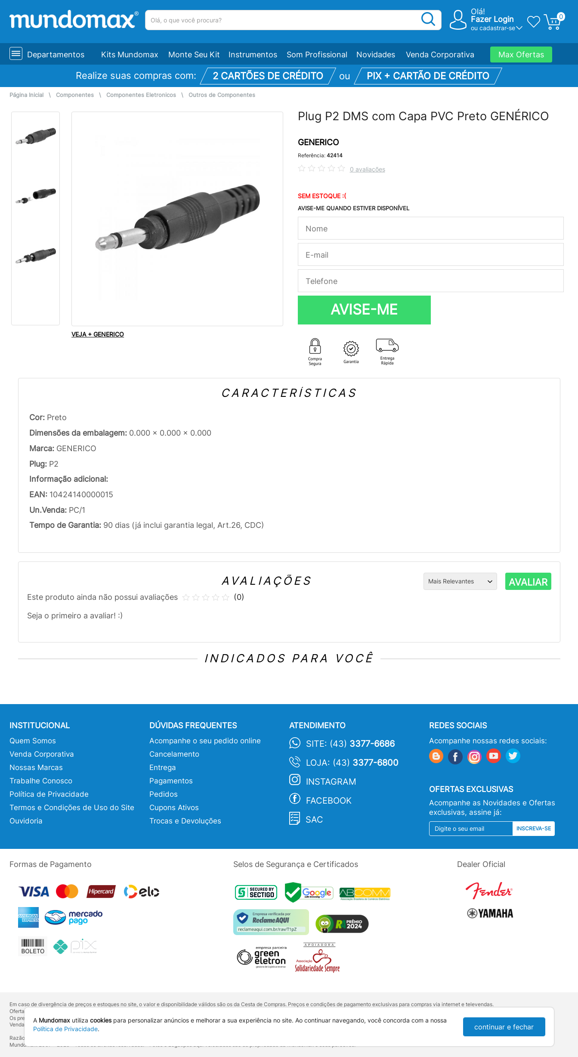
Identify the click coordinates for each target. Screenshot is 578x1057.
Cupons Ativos (174, 807)
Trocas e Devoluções (185, 821)
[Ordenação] (460, 581)
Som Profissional (317, 54)
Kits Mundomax (129, 54)
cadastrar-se (497, 27)
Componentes (75, 95)
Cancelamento (174, 754)
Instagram (331, 781)
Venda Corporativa (440, 54)
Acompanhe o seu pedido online (205, 740)
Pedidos (163, 794)
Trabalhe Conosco (40, 780)
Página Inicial (26, 95)
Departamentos (55, 54)
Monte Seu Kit (194, 54)
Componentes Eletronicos (141, 95)
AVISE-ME (364, 309)
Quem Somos (32, 740)
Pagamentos (171, 780)
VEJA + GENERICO (97, 334)
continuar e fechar (504, 1027)
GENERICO (318, 142)
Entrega (162, 767)
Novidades (375, 54)
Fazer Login (492, 19)
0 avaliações (367, 169)
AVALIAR (528, 582)
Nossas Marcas (36, 767)
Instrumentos (253, 54)
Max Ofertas (521, 54)
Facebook (329, 800)
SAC (314, 819)
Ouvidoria (26, 821)
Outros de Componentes (222, 95)
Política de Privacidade (49, 794)
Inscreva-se (533, 828)
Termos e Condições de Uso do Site (71, 807)
